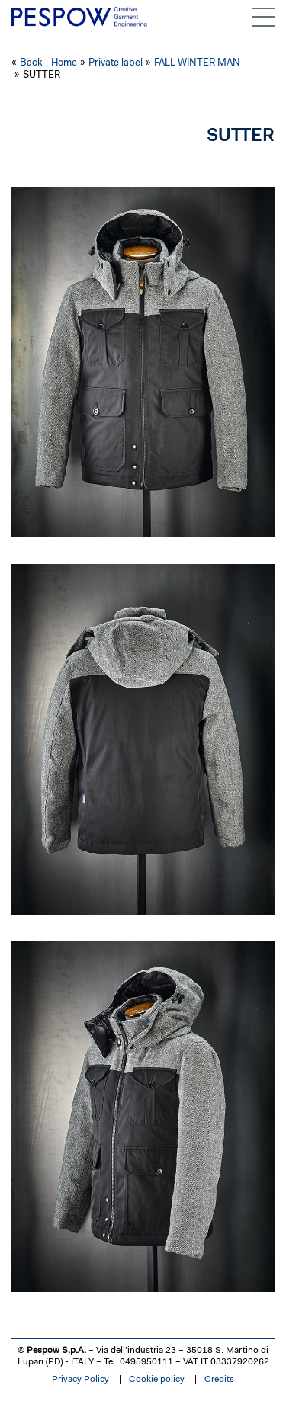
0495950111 (146, 1362)
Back (31, 63)
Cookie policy (157, 1379)
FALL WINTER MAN (197, 63)
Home (64, 63)
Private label (115, 63)
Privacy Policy (80, 1379)
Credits (219, 1379)
